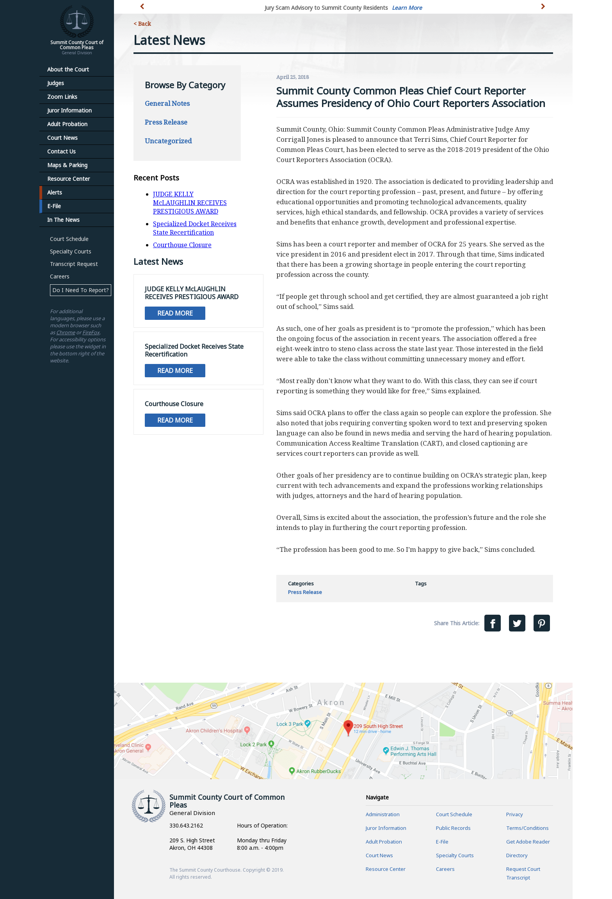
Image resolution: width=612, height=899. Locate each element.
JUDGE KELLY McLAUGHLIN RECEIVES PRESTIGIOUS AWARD (190, 203)
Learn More (407, 7)
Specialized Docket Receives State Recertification (195, 228)
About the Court (68, 69)
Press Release (166, 122)
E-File (54, 206)
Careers (59, 276)
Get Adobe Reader (528, 841)
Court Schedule (69, 239)
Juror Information (69, 110)
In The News (63, 219)
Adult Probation (67, 124)
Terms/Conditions (527, 827)
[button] (544, 11)
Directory (517, 855)
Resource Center (68, 178)
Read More (175, 313)
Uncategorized (168, 140)
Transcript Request (74, 264)
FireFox (91, 332)
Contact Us (61, 151)
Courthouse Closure (182, 245)
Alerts (54, 192)
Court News (62, 137)
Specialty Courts (70, 251)
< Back (142, 23)
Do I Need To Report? (80, 290)
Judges (55, 83)
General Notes (167, 103)
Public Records (453, 827)
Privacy (514, 814)
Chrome (65, 332)
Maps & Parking (67, 165)
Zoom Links (62, 96)
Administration (383, 814)
